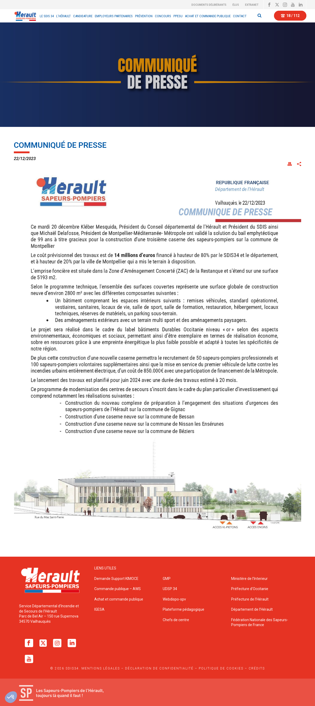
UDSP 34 (170, 589)
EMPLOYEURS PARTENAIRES (114, 16)
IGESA (99, 609)
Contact (240, 16)
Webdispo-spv (174, 599)
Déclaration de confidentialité (159, 668)
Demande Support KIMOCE (116, 578)
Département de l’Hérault (252, 609)
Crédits (257, 668)
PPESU (178, 16)
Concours (163, 16)
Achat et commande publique (119, 599)
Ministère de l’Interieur (249, 578)
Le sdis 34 (47, 16)
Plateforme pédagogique (183, 609)
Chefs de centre (176, 620)
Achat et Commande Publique (208, 16)
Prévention (144, 16)
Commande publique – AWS (117, 589)
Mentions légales (100, 668)
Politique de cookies (221, 668)
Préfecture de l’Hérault (250, 599)
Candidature (82, 16)
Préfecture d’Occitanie (249, 589)
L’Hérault (63, 16)
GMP (167, 578)
